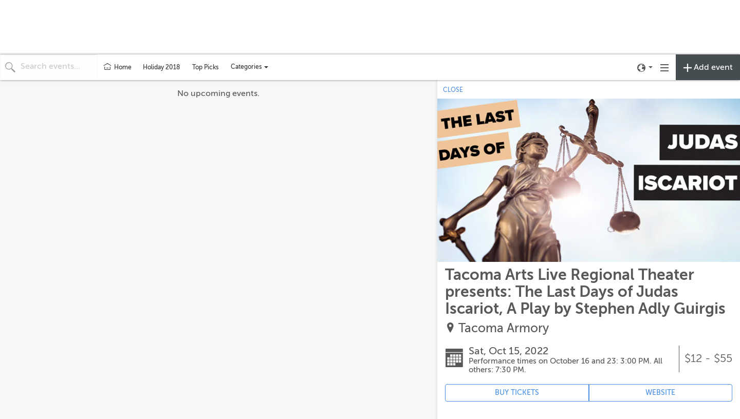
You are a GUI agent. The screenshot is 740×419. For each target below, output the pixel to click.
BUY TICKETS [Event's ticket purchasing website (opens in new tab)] (517, 392)
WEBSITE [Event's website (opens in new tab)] (660, 392)
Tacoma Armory (503, 328)
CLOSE (453, 89)
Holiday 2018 (161, 67)
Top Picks (205, 67)
